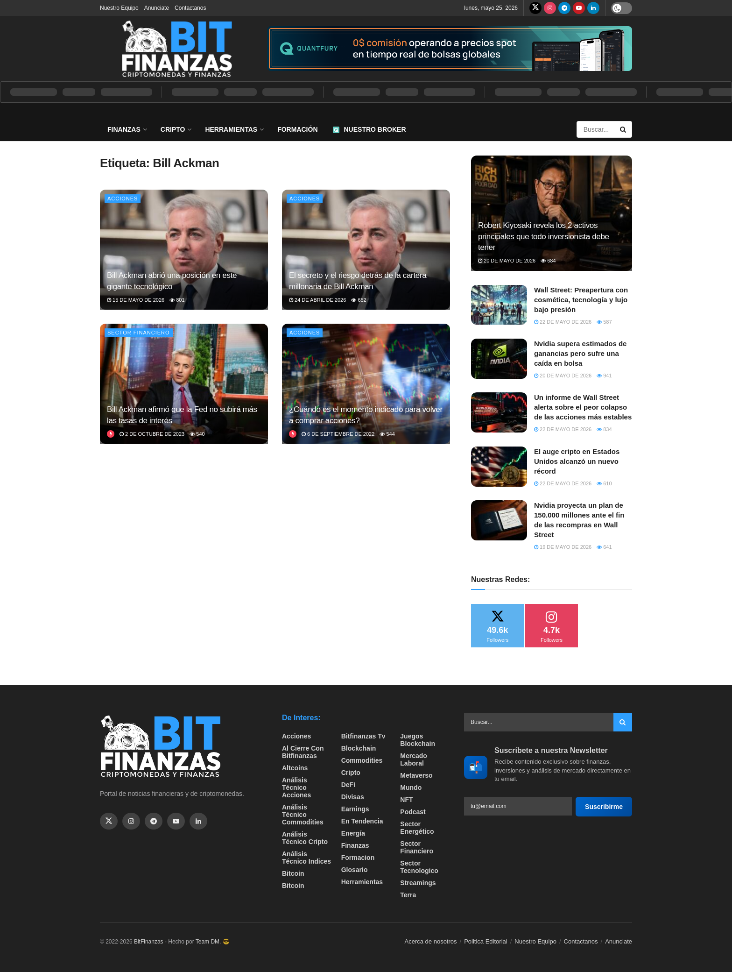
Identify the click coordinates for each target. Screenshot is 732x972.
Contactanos (190, 8)
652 (358, 300)
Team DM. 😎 (213, 941)
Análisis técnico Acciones (296, 787)
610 (604, 483)
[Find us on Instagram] (550, 8)
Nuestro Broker (369, 129)
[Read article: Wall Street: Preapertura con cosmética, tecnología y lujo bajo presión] (499, 305)
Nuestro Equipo (119, 8)
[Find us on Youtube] (579, 8)
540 (197, 434)
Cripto (173, 129)
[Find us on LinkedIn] (593, 8)
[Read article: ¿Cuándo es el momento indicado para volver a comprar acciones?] (366, 384)
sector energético (417, 827)
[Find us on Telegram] (564, 8)
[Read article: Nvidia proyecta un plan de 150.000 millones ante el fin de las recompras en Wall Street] (499, 520)
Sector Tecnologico (419, 866)
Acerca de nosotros (431, 941)
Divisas (352, 797)
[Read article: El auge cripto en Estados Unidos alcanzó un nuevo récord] (499, 467)
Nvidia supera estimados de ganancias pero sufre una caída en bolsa (580, 353)
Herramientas (231, 129)
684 (548, 260)
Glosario (354, 869)
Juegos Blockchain (417, 739)
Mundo (411, 787)
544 (387, 434)
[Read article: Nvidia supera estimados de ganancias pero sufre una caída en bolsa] (499, 359)
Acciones (122, 198)
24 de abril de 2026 (317, 300)
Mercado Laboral (413, 759)
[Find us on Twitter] (535, 8)
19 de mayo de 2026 (562, 547)
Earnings (355, 809)
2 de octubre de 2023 (152, 434)
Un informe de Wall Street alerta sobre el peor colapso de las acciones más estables (583, 407)
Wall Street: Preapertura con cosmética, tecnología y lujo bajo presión (581, 299)
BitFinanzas (148, 941)
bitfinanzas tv (363, 736)
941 (604, 375)
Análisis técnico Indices (306, 857)
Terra (408, 895)
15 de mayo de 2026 (135, 300)
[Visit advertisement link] (449, 48)
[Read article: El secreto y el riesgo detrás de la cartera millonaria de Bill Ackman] (366, 250)
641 (604, 547)
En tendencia (362, 821)
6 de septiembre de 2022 (338, 434)
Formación (297, 129)
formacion (358, 857)
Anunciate (156, 8)
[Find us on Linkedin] (198, 821)
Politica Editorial (485, 941)
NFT (406, 799)
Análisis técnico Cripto (305, 837)
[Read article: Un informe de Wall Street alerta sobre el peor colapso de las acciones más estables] (499, 412)
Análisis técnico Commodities (303, 814)
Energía (353, 833)
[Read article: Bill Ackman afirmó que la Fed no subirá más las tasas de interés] (184, 384)
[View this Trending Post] (110, 434)
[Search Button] (623, 129)
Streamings (418, 883)
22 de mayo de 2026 (562, 322)
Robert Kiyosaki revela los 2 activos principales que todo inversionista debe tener (543, 236)
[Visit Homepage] (177, 48)
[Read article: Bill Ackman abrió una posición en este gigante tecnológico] (184, 250)
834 (604, 429)
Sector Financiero (138, 332)
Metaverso (416, 775)
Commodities (362, 760)
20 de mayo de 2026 (506, 260)
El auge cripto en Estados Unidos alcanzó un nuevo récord (576, 461)
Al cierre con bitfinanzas (303, 752)
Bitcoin (293, 873)
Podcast (412, 812)
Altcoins (295, 768)
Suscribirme (604, 806)
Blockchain (358, 748)
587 (604, 322)
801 (176, 300)
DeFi (348, 784)
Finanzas (124, 129)
